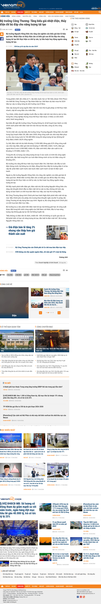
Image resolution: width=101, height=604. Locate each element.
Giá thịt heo (27, 577)
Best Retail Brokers (51, 577)
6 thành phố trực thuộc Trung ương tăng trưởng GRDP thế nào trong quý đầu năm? (33, 387)
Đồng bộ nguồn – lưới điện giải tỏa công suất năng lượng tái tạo (41, 303)
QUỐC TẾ (27, 12)
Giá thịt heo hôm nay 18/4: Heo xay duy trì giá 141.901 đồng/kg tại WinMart (51, 361)
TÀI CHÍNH (34, 12)
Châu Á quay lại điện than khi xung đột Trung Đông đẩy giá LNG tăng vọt (40, 291)
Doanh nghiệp (7, 420)
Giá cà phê (59, 574)
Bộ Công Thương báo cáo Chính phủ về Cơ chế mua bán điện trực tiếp (40, 247)
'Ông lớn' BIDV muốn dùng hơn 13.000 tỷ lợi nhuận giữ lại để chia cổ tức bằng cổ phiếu (91, 525)
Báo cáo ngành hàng (55, 16)
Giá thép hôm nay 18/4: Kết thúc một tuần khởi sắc (51, 350)
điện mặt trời (35, 275)
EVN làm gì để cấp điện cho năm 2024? (26, 46)
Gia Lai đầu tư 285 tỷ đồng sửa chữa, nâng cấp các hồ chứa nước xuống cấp (17, 356)
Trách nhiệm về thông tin (9, 602)
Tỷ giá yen (35, 574)
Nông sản (42, 16)
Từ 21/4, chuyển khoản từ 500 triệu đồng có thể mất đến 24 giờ (91, 556)
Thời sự (5, 389)
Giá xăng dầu (91, 574)
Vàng (35, 16)
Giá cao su (41, 577)
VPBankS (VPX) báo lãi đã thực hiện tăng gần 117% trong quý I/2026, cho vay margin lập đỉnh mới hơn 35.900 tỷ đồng (61, 508)
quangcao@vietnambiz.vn (88, 593)
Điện (14, 315)
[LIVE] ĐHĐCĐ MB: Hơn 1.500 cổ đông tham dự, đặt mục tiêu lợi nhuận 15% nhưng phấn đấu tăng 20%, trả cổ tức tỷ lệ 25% (33, 397)
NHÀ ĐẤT (41, 12)
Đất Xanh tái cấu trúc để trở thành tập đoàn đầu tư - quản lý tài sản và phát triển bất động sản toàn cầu (34, 452)
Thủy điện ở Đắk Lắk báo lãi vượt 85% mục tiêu (16, 350)
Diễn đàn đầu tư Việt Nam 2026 (67, 577)
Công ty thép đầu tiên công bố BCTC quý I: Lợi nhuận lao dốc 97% (58, 451)
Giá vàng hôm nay (8, 574)
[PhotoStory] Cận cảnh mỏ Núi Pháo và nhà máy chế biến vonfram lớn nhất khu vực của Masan (34, 416)
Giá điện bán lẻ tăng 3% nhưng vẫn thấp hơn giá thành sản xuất (22, 230)
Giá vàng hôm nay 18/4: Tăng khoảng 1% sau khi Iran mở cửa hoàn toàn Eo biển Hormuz (52, 366)
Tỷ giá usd (28, 574)
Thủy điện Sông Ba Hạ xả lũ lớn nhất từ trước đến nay (17, 372)
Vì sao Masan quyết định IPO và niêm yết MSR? (60, 524)
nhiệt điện (18, 275)
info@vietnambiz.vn (12, 600)
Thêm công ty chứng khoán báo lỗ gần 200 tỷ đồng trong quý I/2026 (10, 480)
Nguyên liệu (27, 16)
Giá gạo (34, 577)
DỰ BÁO (13, 12)
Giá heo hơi (51, 574)
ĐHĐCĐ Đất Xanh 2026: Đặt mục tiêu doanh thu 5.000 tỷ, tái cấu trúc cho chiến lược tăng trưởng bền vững (11, 452)
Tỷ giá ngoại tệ (19, 574)
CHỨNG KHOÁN (50, 12)
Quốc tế (55, 563)
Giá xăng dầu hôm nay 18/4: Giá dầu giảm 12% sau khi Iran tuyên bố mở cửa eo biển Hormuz (53, 372)
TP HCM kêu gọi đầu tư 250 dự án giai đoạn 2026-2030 (23, 407)
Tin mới (7, 383)
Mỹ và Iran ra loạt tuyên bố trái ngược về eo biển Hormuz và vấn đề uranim (61, 557)
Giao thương (69, 16)
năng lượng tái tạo (55, 275)
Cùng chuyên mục (45, 327)
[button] (40, 312)
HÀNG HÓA (20, 12)
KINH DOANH (69, 12)
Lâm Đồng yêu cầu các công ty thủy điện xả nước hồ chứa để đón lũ (17, 366)
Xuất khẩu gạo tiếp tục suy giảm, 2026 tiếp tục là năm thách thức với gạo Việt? (52, 356)
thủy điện (9, 275)
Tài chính (5, 400)
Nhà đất (2, 457)
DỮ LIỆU (76, 12)
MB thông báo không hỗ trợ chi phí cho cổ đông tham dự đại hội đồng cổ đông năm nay (23, 564)
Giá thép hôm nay (8, 577)
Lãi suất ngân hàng (80, 574)
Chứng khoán (4, 485)
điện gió (44, 275)
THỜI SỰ (7, 12)
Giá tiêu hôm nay (68, 574)
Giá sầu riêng (18, 577)
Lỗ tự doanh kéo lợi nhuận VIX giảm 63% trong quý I (58, 480)
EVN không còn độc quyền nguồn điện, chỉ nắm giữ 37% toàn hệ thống (40, 252)
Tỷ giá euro (43, 574)
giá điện (26, 275)
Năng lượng (16, 16)
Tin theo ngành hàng (81, 18)
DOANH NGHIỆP (60, 12)
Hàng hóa (5, 16)
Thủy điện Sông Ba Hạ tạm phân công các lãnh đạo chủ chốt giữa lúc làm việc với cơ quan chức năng (18, 361)
